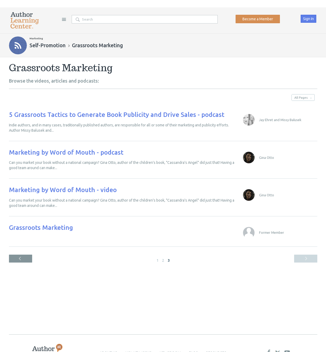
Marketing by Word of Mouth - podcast (66, 152)
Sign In (308, 19)
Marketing (36, 38)
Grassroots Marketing (41, 227)
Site (64, 19)
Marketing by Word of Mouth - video (63, 189)
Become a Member (257, 19)
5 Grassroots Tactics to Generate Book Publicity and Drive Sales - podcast (116, 114)
